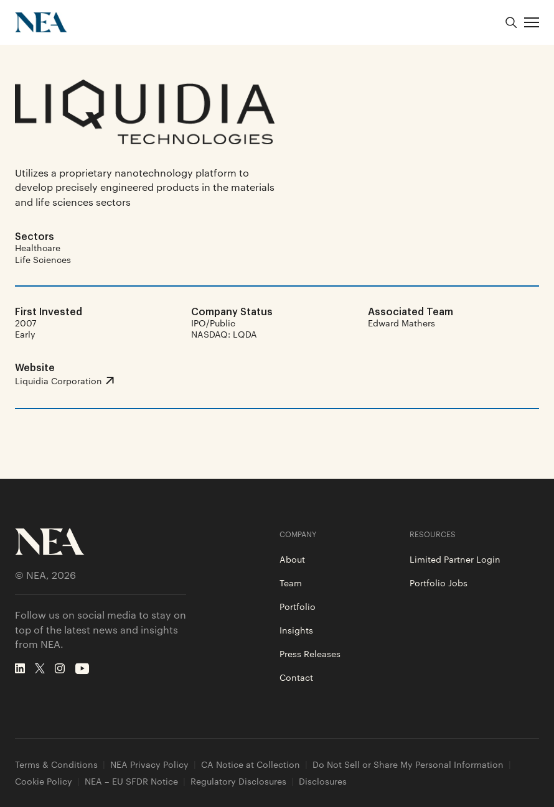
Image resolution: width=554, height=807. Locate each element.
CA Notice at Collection (250, 764)
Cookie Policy (43, 781)
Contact (296, 677)
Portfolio (297, 606)
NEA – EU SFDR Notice (131, 781)
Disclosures (323, 781)
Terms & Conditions (56, 764)
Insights (296, 629)
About (292, 559)
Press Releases (309, 653)
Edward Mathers (401, 322)
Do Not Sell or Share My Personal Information (408, 764)
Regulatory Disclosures (238, 781)
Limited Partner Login (455, 559)
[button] (532, 22)
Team (290, 582)
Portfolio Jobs (438, 582)
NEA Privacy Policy (149, 764)
